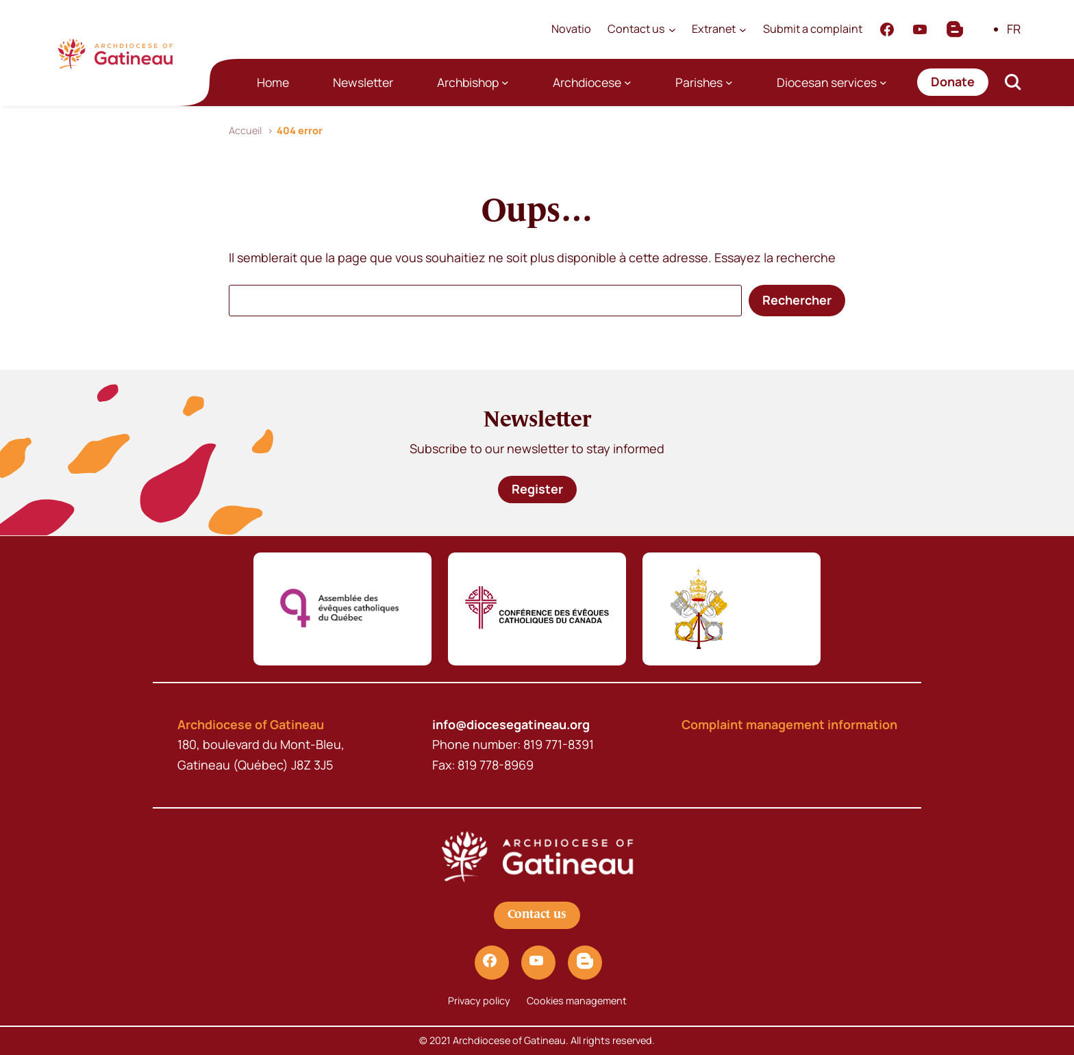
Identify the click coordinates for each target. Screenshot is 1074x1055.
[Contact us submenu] (672, 29)
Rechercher (797, 300)
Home (273, 82)
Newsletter (363, 82)
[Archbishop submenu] (505, 82)
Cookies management (577, 1000)
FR (1014, 29)
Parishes (699, 82)
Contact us (537, 914)
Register (537, 489)
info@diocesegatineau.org (511, 724)
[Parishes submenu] (729, 82)
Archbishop (468, 82)
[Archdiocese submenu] (628, 82)
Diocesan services (827, 82)
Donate (953, 81)
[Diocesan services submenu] (883, 82)
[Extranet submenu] (743, 29)
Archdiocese (587, 82)
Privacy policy (479, 1000)
